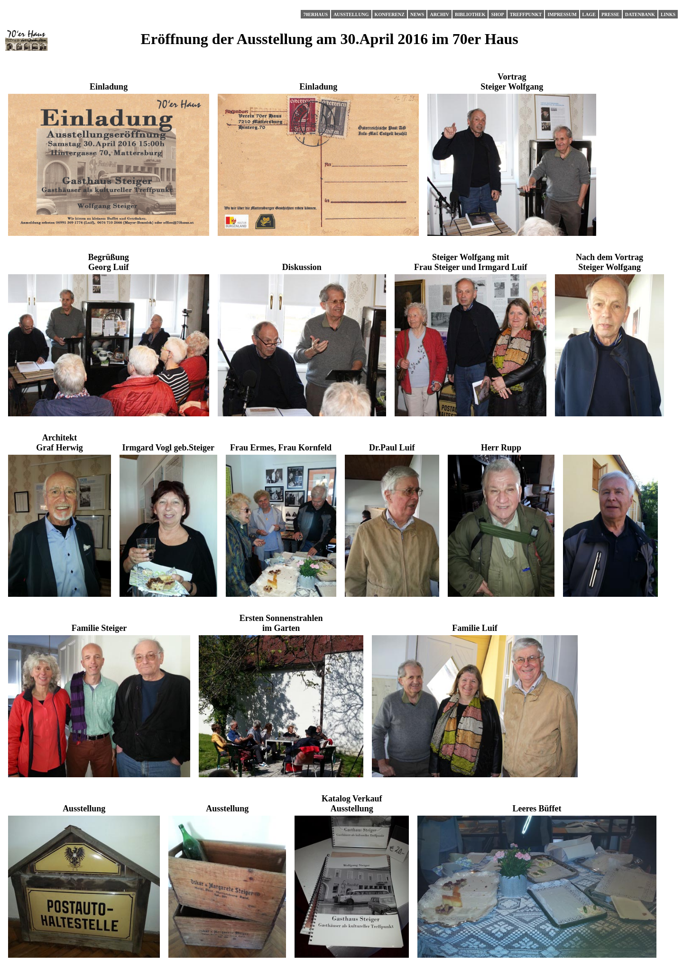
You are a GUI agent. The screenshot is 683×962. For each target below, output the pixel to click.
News (417, 14)
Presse (610, 14)
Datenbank (640, 14)
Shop (497, 14)
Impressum (561, 14)
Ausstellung (351, 14)
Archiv (439, 14)
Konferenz (390, 14)
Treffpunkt (526, 14)
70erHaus (315, 14)
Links (668, 14)
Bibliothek (470, 14)
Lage (589, 14)
